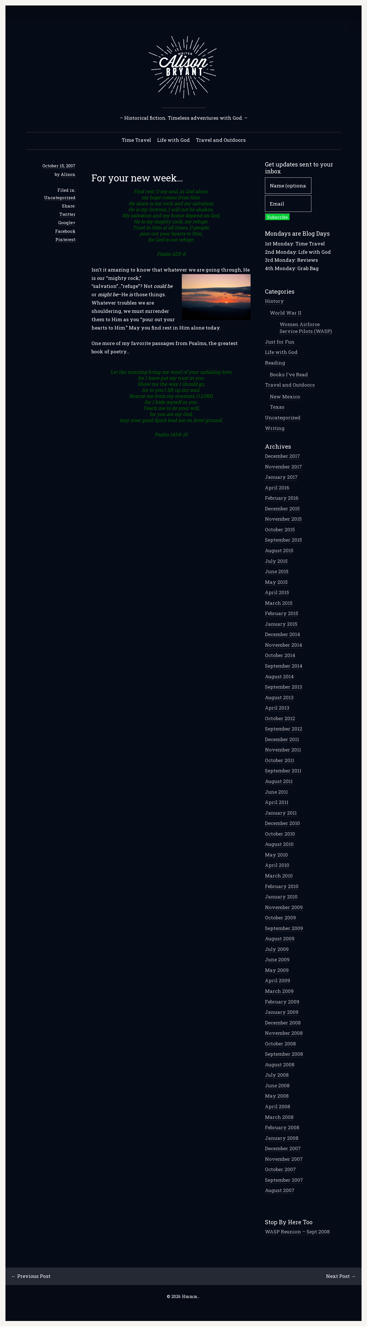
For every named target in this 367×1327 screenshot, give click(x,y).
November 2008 (284, 1033)
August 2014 (279, 676)
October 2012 (280, 718)
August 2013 (279, 697)
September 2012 (283, 729)
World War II (285, 313)
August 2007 (279, 1190)
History (274, 301)
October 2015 (280, 529)
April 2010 (277, 865)
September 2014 (283, 666)
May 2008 (277, 1096)
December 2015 (282, 508)
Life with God (173, 140)
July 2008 (277, 1075)
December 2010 (282, 823)
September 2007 (284, 1180)
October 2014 (280, 655)
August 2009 (279, 938)
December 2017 (282, 456)
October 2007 (280, 1169)
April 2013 (277, 708)
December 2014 (282, 634)
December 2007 (283, 1148)
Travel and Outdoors (221, 140)
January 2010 (281, 897)
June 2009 (277, 959)
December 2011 (282, 739)
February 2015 (281, 613)
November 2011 (283, 750)
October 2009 (280, 918)
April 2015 (277, 592)
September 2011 (283, 771)
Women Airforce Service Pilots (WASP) (306, 328)
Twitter (67, 214)
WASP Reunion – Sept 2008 (297, 1232)
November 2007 (284, 1159)
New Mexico (285, 397)
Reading (275, 363)
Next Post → (341, 1276)
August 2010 (279, 844)
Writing (275, 428)
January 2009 (281, 1012)
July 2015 (276, 561)
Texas (277, 407)
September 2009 (284, 928)
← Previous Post (31, 1276)
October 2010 (280, 834)
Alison (68, 174)
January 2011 (281, 813)
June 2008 (277, 1085)
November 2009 (284, 907)
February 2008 (282, 1127)
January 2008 (281, 1138)
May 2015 (276, 582)
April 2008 (277, 1106)
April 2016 (277, 488)
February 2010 (281, 886)
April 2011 (276, 802)
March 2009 (279, 991)
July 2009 (277, 949)
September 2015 (283, 540)
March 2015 (278, 603)
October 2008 (280, 1044)
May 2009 (277, 970)
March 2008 (279, 1117)
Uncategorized (59, 198)
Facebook (65, 231)
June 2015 (276, 571)
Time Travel (136, 140)
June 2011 (276, 792)
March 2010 (279, 876)
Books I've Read (289, 374)
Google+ (66, 223)
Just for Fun (279, 342)
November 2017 (283, 467)
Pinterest (65, 240)
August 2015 (279, 550)
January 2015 (281, 624)
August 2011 (279, 781)
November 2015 (283, 519)
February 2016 (281, 498)
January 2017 (281, 477)
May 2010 (276, 855)
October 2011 (279, 760)
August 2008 (279, 1064)
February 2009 (282, 1002)
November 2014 (283, 645)
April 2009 (277, 980)
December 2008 (283, 1023)
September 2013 (283, 687)
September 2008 (284, 1054)
